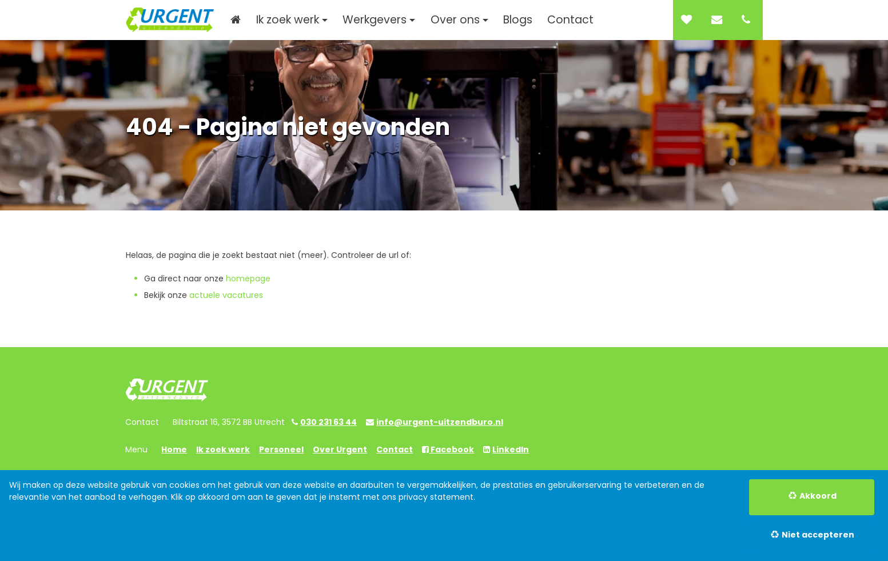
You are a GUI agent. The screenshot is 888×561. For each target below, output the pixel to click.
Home (174, 449)
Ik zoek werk (223, 449)
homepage (248, 278)
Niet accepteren (818, 534)
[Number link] (748, 20)
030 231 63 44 (328, 422)
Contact (394, 449)
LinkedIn (510, 449)
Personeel (281, 449)
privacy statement (436, 497)
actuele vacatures (226, 295)
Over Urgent (340, 449)
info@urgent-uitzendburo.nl (439, 422)
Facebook (451, 449)
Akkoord (818, 496)
